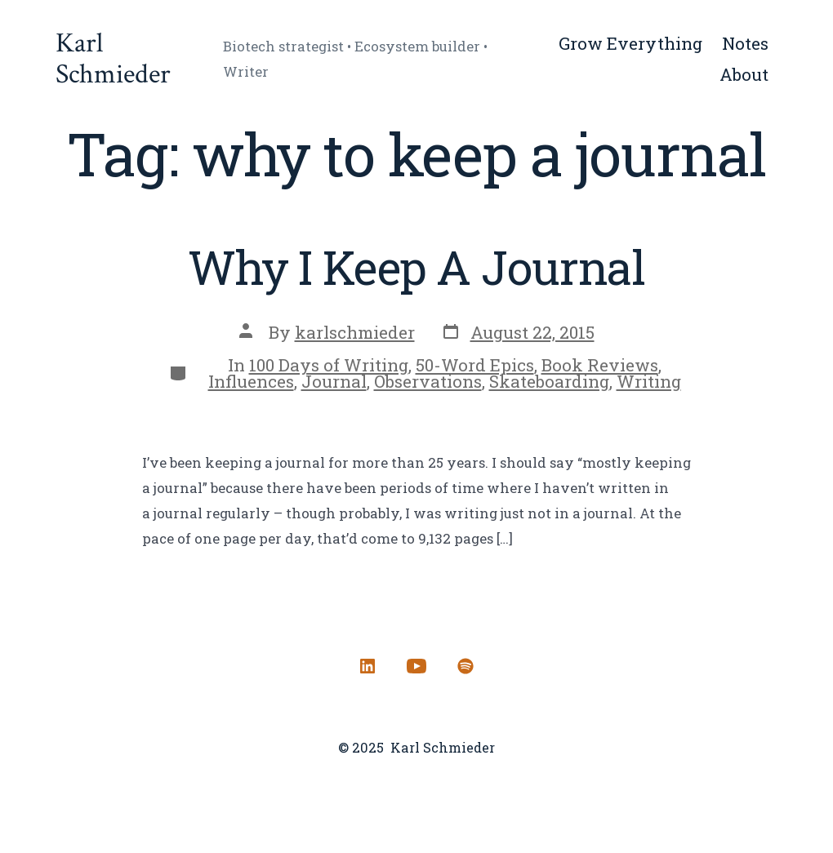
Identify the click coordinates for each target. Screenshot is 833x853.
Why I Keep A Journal (416, 267)
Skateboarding (549, 381)
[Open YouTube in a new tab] (416, 666)
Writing (649, 381)
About (743, 74)
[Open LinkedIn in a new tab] (367, 666)
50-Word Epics (475, 364)
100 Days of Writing (328, 364)
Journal (334, 381)
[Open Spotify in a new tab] (465, 666)
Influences (251, 381)
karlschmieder (355, 332)
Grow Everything (630, 43)
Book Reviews (599, 364)
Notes (745, 43)
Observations (428, 381)
